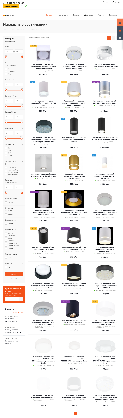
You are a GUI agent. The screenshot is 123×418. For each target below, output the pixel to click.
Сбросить (14, 279)
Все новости (17, 312)
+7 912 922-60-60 (14, 3)
